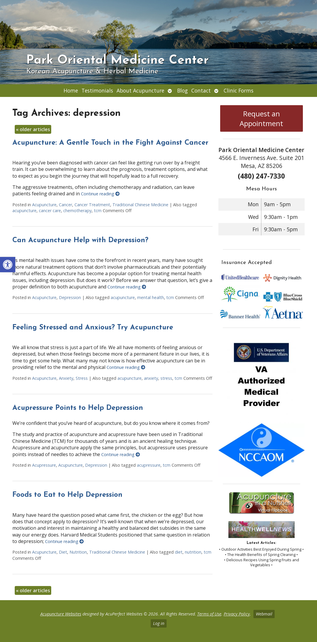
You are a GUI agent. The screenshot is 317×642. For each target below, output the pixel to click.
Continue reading (100, 194)
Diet (63, 552)
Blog (182, 90)
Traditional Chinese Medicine (140, 204)
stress (166, 378)
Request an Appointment (261, 118)
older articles (33, 129)
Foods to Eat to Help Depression (67, 495)
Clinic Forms (238, 90)
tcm (98, 210)
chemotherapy (77, 210)
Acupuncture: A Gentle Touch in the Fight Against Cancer (110, 142)
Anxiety (66, 378)
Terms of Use (209, 614)
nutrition (193, 552)
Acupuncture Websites (60, 614)
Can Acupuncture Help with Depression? (80, 240)
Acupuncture (44, 204)
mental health (150, 297)
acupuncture (24, 210)
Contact (201, 90)
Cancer (65, 204)
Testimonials (97, 90)
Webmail (264, 614)
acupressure (148, 465)
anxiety (151, 378)
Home (71, 90)
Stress (82, 378)
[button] (7, 264)
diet (178, 552)
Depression (70, 297)
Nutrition (78, 552)
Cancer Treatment (92, 204)
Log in (158, 623)
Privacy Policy (237, 614)
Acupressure (44, 465)
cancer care (50, 210)
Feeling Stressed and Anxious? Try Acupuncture (92, 327)
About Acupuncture (140, 90)
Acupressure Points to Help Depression (77, 408)
